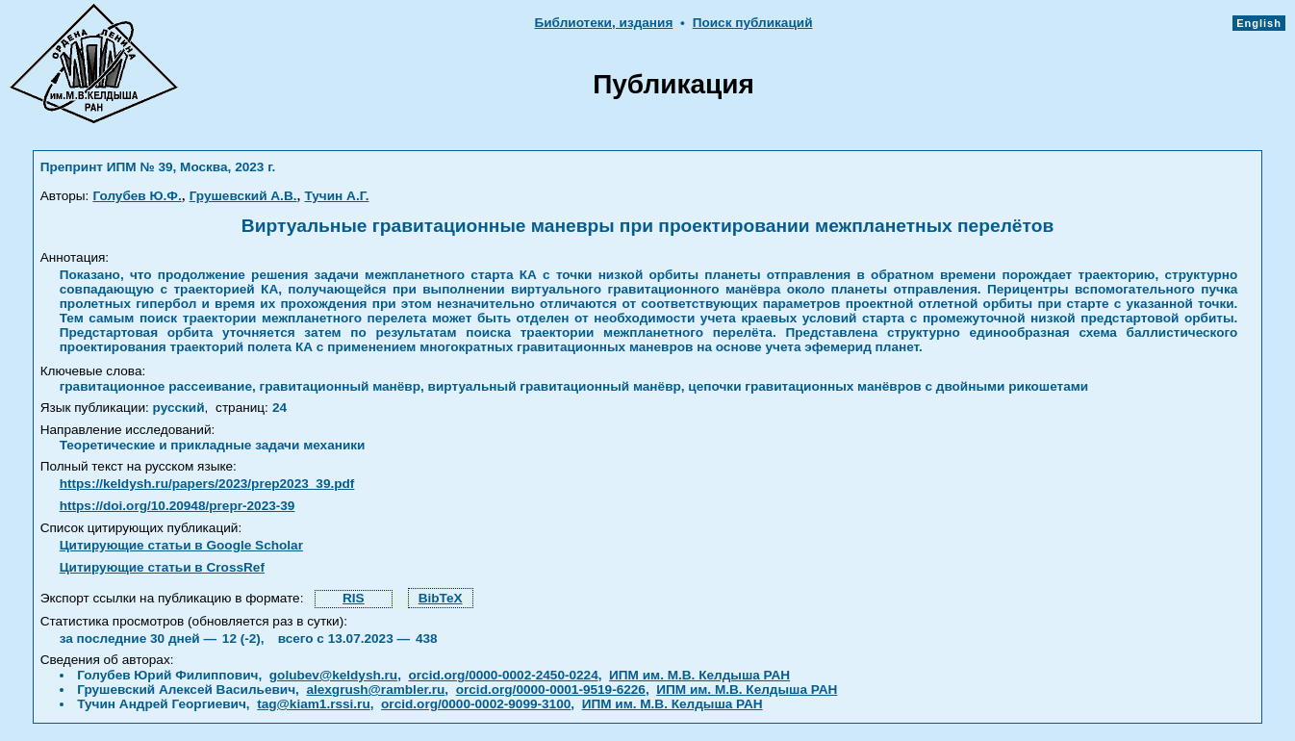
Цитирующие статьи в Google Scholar (181, 545)
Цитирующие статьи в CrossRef (162, 567)
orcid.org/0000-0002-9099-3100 (476, 704)
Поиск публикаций (753, 22)
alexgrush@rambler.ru (375, 689)
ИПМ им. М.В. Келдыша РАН (699, 675)
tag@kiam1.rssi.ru (313, 704)
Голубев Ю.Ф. (136, 196)
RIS (354, 598)
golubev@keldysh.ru (333, 675)
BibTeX (441, 598)
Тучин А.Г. (337, 196)
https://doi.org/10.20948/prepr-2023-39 (177, 505)
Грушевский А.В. (243, 196)
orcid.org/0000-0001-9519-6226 (551, 689)
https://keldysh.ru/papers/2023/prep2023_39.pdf (207, 483)
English (1258, 23)
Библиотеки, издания (603, 22)
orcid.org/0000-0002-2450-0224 (503, 675)
